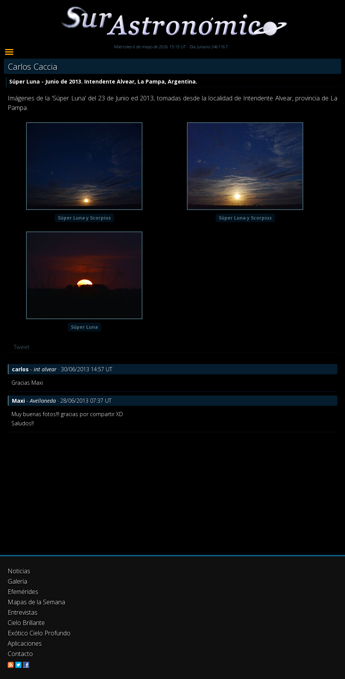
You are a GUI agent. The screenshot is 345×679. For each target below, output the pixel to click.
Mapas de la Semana (36, 602)
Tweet (21, 347)
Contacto (20, 653)
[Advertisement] (172, 489)
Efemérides (23, 591)
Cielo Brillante (26, 622)
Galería (17, 581)
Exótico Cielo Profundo (39, 633)
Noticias (19, 571)
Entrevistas (23, 612)
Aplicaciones (25, 643)
